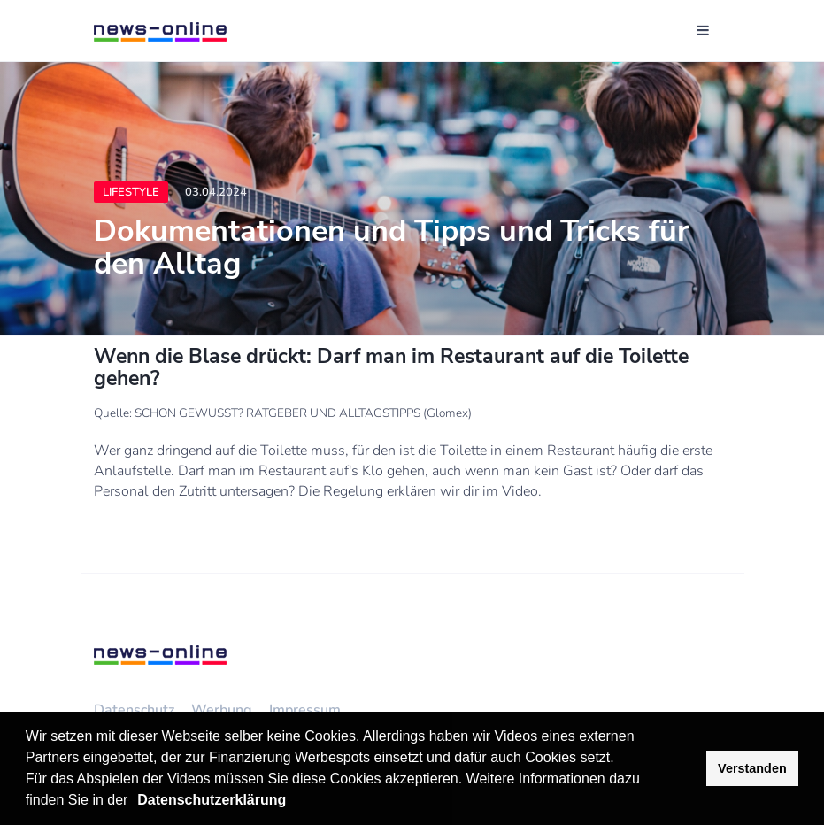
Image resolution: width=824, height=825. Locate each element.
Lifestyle (131, 192)
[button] (134, 802)
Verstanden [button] (752, 768)
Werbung (221, 710)
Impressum (305, 710)
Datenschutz (134, 710)
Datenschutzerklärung (211, 799)
